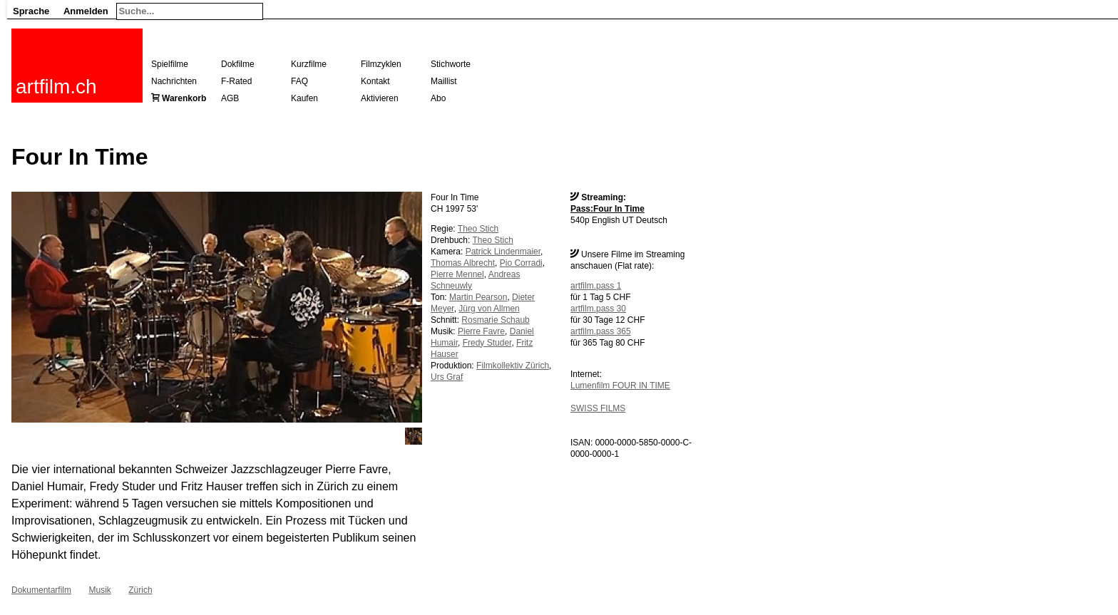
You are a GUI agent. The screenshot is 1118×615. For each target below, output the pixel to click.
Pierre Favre (481, 331)
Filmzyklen (381, 64)
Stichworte (451, 64)
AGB (230, 98)
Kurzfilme (309, 64)
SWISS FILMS (597, 408)
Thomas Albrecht (463, 263)
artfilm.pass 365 (600, 331)
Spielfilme (169, 64)
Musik (99, 590)
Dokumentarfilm (41, 590)
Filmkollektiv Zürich (512, 366)
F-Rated (236, 81)
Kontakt (375, 81)
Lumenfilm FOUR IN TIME (620, 386)
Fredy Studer (487, 343)
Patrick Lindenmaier (503, 252)
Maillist (444, 81)
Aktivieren (380, 98)
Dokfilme (238, 64)
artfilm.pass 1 (595, 286)
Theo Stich (478, 229)
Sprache (31, 11)
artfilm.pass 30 (598, 309)
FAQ (299, 81)
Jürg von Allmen (488, 309)
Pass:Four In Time (607, 209)
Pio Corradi (521, 263)
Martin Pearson (478, 297)
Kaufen (304, 98)
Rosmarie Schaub (495, 320)
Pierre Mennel (457, 274)
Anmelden (85, 11)
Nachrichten (174, 81)
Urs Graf (447, 377)
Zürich (140, 590)
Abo (438, 98)
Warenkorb (184, 98)
